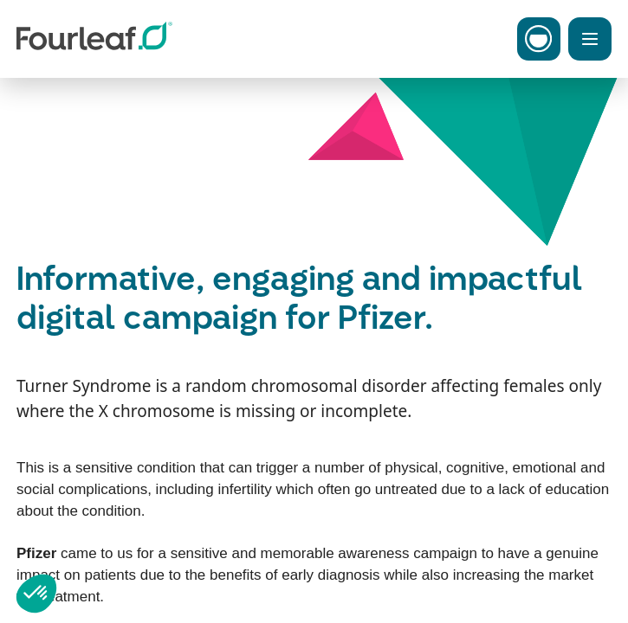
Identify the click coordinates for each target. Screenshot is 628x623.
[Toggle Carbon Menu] (538, 39)
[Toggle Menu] (590, 39)
